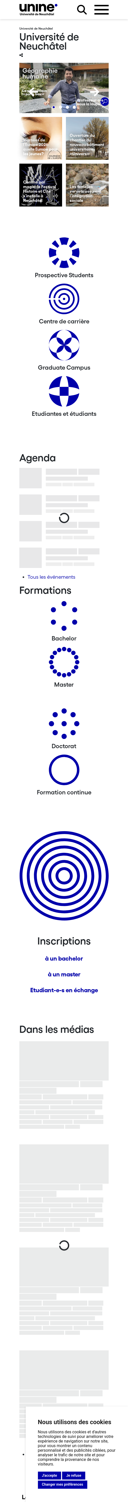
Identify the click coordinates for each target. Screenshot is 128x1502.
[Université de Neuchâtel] (38, 9)
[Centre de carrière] (64, 300)
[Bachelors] (64, 617)
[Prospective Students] (64, 254)
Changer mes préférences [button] (62, 1484)
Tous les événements (51, 577)
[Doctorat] (64, 725)
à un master (64, 974)
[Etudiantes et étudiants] (64, 393)
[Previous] (33, 92)
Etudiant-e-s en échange (64, 990)
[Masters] (64, 664)
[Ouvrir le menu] (101, 10)
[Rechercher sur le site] (82, 10)
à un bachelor (64, 958)
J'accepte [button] (49, 1475)
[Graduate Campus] (64, 347)
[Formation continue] (64, 771)
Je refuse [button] (73, 1475)
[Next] (94, 92)
